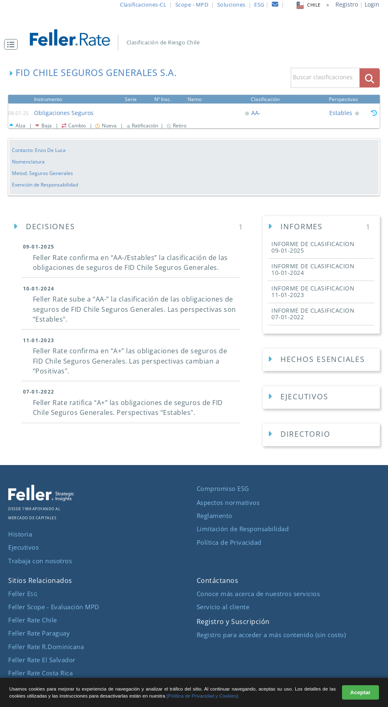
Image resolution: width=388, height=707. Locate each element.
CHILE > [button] (312, 5)
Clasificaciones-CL (143, 4)
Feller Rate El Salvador (42, 660)
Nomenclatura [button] (28, 161)
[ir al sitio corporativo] (41, 499)
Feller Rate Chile (32, 620)
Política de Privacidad (229, 542)
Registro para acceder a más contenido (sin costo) (271, 635)
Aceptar (360, 692)
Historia (20, 534)
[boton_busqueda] (370, 78)
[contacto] (275, 5)
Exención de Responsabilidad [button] (45, 184)
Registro (346, 4)
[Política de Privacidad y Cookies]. (203, 695)
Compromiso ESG (223, 488)
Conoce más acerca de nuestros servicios (258, 594)
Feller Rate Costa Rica (40, 673)
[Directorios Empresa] (321, 435)
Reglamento (214, 515)
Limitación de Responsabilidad (243, 529)
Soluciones (231, 4)
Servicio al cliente (223, 607)
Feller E (22, 594)
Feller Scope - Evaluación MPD (53, 607)
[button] (13, 44)
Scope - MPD (192, 4)
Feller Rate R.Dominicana (46, 647)
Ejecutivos (23, 547)
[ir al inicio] (74, 36)
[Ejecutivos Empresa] (321, 397)
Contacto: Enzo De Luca (39, 150)
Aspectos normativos (228, 502)
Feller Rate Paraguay (39, 633)
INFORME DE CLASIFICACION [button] (312, 247)
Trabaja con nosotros (40, 561)
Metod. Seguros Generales (42, 173)
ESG (259, 4)
